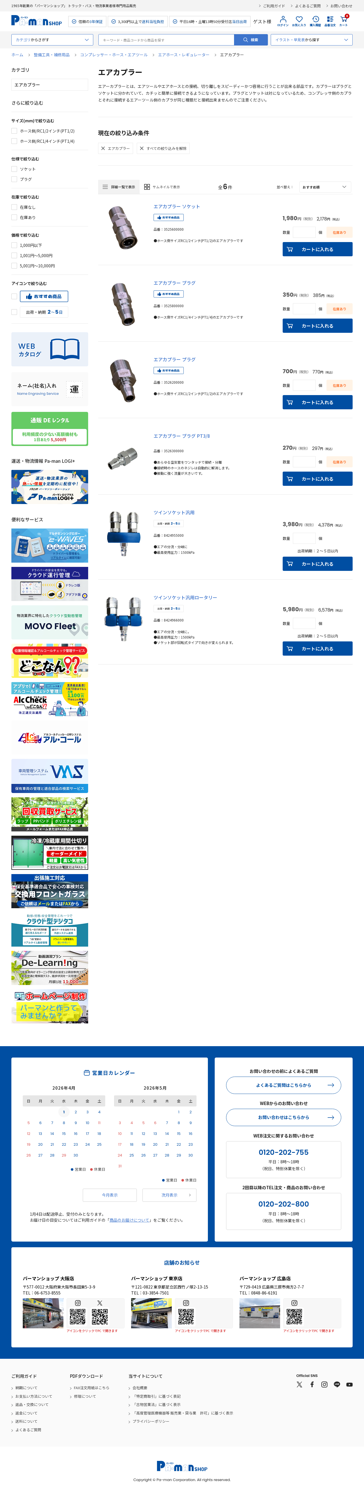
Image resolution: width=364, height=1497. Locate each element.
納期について (26, 1387)
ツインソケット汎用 (174, 512)
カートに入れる (318, 249)
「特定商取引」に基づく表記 (157, 1396)
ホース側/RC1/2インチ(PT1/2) (47, 131)
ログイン (283, 25)
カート (343, 21)
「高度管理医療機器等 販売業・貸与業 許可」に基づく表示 (183, 1413)
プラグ (26, 179)
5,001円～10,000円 (37, 266)
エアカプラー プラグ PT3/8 (182, 435)
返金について (26, 1413)
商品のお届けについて (129, 1220)
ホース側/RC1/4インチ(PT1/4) (47, 141)
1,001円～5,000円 (36, 255)
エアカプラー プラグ (175, 282)
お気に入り (299, 25)
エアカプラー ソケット (177, 206)
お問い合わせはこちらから (283, 1117)
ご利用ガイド (274, 6)
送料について (26, 1421)
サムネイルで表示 (166, 186)
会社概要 (140, 1387)
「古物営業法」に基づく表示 (157, 1404)
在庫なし (28, 207)
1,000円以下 (31, 245)
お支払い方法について (33, 1396)
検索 (254, 39)
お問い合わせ (341, 6)
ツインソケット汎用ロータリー (185, 597)
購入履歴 (315, 25)
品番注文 (330, 25)
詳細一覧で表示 (123, 186)
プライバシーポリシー (151, 1421)
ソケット (28, 169)
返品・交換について (32, 1404)
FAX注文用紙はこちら (91, 1387)
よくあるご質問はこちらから (283, 1085)
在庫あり (28, 217)
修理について (85, 1396)
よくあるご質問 (308, 6)
